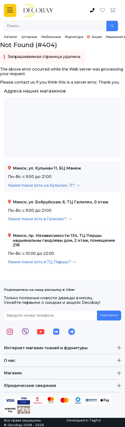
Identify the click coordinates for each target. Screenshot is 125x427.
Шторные (29, 37)
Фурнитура (74, 37)
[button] (44, 185)
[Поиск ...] (55, 26)
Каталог (10, 37)
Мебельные (51, 37)
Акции (94, 37)
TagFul (95, 420)
